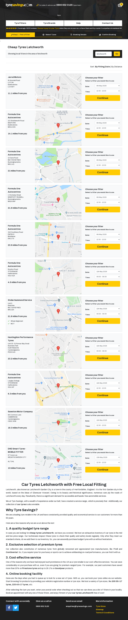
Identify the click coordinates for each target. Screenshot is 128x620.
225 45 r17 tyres (20, 584)
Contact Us (107, 23)
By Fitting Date (102, 67)
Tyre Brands (49, 23)
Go (116, 54)
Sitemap (100, 610)
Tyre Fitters (20, 23)
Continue (102, 98)
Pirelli (115, 549)
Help (78, 23)
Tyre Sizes (101, 606)
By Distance (116, 67)
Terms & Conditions (105, 613)
